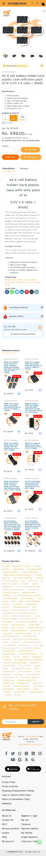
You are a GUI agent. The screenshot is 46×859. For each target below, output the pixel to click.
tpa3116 (16, 657)
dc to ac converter (30, 677)
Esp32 (25, 657)
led (23, 581)
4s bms (18, 695)
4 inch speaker (25, 671)
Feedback (6, 803)
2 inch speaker (33, 674)
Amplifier (32, 581)
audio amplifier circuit (13, 590)
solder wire (20, 692)
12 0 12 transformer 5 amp (28, 587)
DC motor (17, 604)
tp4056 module (36, 692)
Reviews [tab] (24, 168)
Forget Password (29, 837)
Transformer (9, 645)
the (35, 645)
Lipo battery (25, 666)
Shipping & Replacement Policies (18, 790)
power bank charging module (17, 575)
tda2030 (7, 695)
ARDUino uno (8, 680)
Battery (24, 584)
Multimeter (33, 590)
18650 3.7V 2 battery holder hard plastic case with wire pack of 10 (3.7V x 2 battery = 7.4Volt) (12, 407)
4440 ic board (9, 666)
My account (8, 841)
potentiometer (20, 610)
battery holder (10, 280)
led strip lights (11, 592)
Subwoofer (18, 569)
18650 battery (28, 592)
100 (23, 118)
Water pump (35, 631)
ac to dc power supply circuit (28, 595)
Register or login (29, 816)
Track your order (29, 841)
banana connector (27, 680)
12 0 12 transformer (27, 654)
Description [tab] (8, 168)
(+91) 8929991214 (32, 736)
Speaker (6, 566)
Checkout (26, 824)
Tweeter (15, 642)
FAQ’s (4, 837)
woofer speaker (19, 631)
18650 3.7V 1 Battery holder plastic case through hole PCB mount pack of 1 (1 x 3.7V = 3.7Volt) (11, 446)
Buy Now (30, 150)
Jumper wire (8, 683)
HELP (4, 824)
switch (34, 610)
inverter (7, 660)
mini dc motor (18, 625)
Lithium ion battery (21, 669)
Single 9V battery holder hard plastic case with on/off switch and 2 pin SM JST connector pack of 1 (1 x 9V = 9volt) (33, 408)
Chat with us (23, 66)
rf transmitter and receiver (28, 660)
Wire (21, 601)
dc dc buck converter (26, 622)
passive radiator (22, 686)
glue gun (37, 683)
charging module (21, 607)
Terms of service (10, 786)
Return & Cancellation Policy (16, 799)
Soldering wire (10, 677)
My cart (25, 820)
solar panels (27, 598)
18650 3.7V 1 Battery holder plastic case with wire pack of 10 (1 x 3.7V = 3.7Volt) (33, 445)
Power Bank (23, 683)
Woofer (6, 595)
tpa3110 (36, 689)
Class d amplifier (30, 572)
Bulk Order (10, 157)
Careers (5, 833)
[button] (32, 3)
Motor (6, 616)
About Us (6, 816)
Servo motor (23, 689)
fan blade (36, 657)
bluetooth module (21, 566)
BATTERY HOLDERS (8, 72)
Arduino (6, 686)
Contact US (7, 820)
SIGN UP (35, 722)
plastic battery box (18, 282)
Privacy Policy (8, 782)
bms (13, 601)
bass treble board (22, 616)
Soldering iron (34, 569)
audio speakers (10, 598)
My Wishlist (26, 833)
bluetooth (24, 645)
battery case (22, 280)
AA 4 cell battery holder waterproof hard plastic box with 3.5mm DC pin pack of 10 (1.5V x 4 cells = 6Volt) (33, 525)
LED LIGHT (7, 634)
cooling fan (8, 671)
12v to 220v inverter (23, 578)
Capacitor (34, 663)
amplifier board (10, 572)
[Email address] (15, 721)
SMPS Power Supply (32, 642)
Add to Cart (30, 157)
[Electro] (14, 3)
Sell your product (10, 828)
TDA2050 (6, 692)
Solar (20, 628)
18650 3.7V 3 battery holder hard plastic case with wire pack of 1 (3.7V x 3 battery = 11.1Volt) (33, 365)
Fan (12, 628)
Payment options (29, 828)
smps (36, 669)
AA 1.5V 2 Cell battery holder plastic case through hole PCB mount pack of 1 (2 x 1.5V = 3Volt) (33, 485)
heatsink (18, 674)
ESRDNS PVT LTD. (16, 852)
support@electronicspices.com (30, 744)
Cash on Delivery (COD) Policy (16, 795)
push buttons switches (15, 663)
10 (13, 118)
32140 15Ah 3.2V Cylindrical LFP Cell (19, 613)
